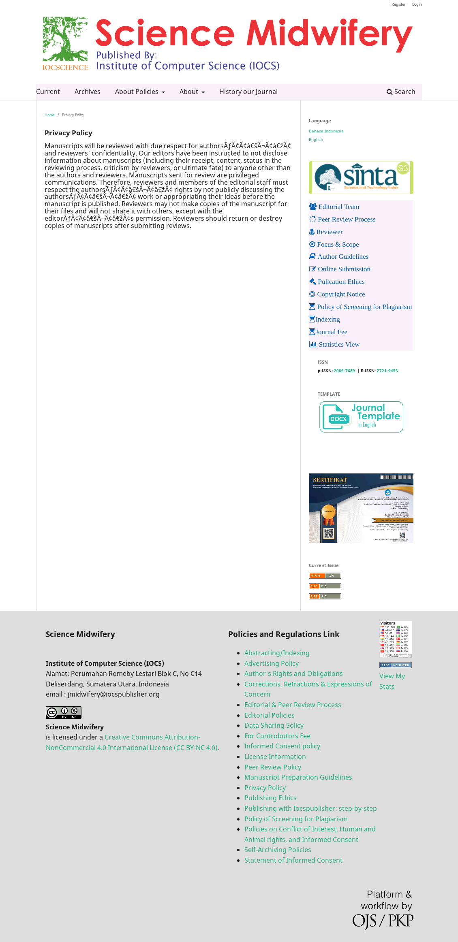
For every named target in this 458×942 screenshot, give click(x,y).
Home (50, 114)
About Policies (137, 91)
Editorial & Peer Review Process (292, 704)
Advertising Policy (271, 663)
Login (417, 4)
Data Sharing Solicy (274, 725)
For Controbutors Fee (277, 735)
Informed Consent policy (282, 746)
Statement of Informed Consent (293, 860)
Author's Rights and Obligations (293, 673)
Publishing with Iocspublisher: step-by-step (310, 808)
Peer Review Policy (272, 767)
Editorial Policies (269, 715)
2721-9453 (387, 370)
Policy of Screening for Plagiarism (296, 818)
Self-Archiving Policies (277, 849)
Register (399, 4)
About (190, 91)
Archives (88, 91)
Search (401, 91)
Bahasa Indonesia (326, 131)
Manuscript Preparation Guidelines (298, 777)
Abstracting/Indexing (277, 652)
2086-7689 (344, 370)
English (316, 139)
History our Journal (248, 91)
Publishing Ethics (270, 797)
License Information (275, 756)
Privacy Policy (265, 787)
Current (48, 91)
